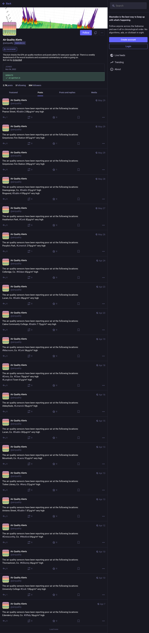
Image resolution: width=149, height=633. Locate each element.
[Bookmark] (78, 117)
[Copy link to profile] (95, 32)
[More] (103, 117)
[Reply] (5, 117)
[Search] (128, 5)
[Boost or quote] (30, 117)
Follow (86, 32)
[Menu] (102, 32)
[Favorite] (55, 117)
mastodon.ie (20, 43)
